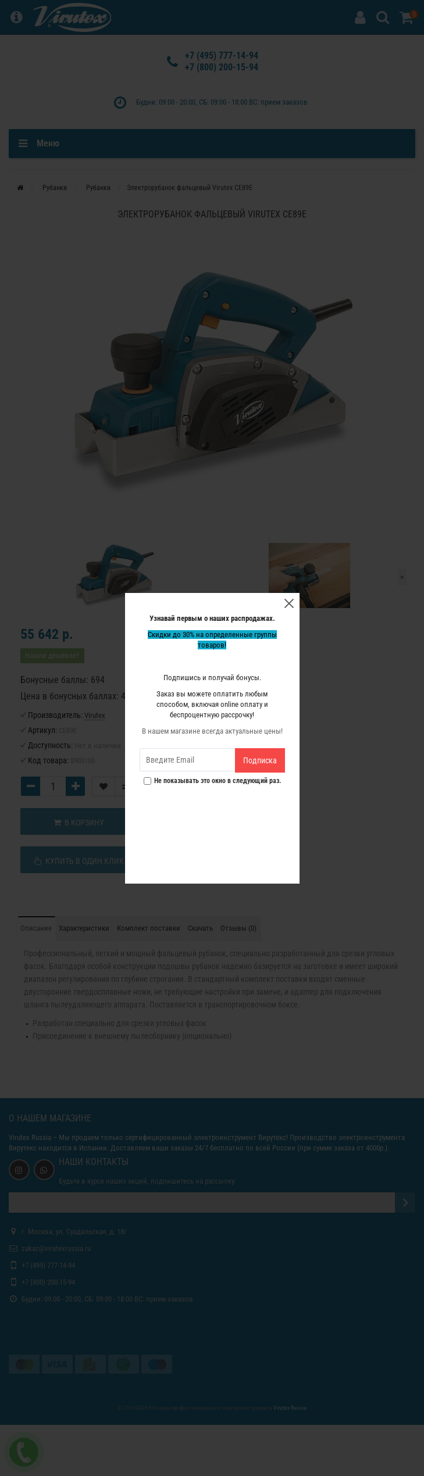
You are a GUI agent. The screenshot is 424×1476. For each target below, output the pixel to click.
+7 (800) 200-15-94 (221, 67)
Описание (36, 928)
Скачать (200, 928)
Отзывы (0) (238, 928)
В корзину (79, 822)
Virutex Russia (30, 1137)
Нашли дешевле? (52, 655)
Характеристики (84, 928)
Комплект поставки (148, 928)
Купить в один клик (79, 861)
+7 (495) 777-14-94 (221, 55)
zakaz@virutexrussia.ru (56, 1248)
